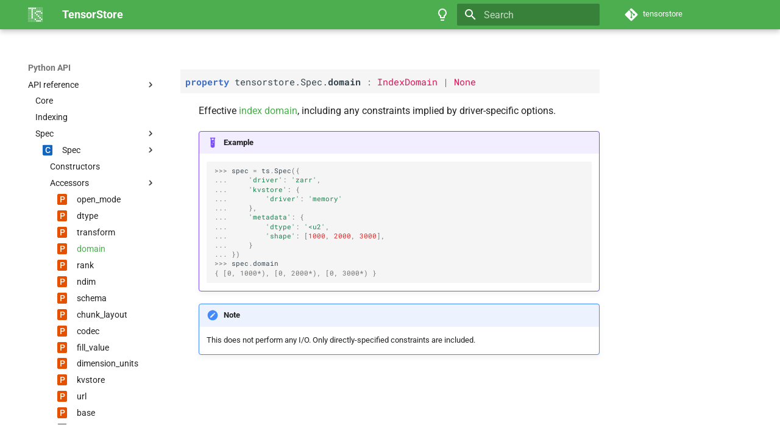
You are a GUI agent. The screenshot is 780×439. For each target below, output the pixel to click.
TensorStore (52, 68)
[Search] (528, 15)
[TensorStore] (35, 14)
